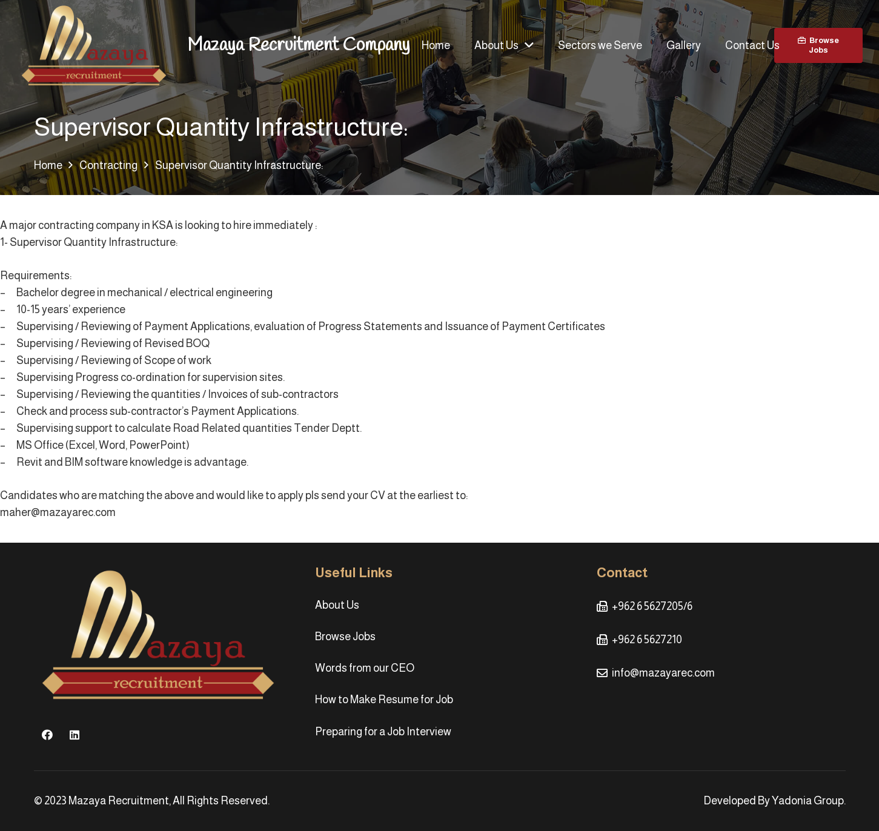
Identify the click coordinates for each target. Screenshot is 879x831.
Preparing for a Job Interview (383, 732)
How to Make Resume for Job (384, 700)
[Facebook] (47, 735)
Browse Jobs (345, 637)
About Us (337, 605)
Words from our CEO (364, 668)
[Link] (93, 46)
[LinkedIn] (74, 735)
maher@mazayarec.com (58, 512)
